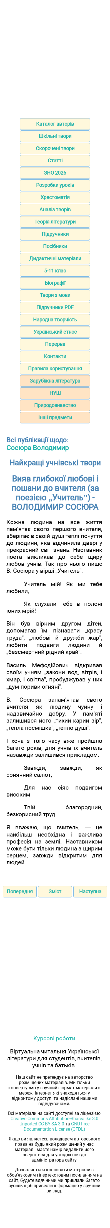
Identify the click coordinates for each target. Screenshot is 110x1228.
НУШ (55, 393)
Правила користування (55, 368)
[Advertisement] (55, 57)
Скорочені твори (55, 148)
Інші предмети (55, 417)
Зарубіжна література (55, 381)
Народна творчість (55, 319)
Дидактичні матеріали (55, 258)
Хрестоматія (55, 197)
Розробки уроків (55, 185)
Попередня (20, 891)
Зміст (55, 891)
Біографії (55, 283)
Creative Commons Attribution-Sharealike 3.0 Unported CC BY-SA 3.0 (54, 1121)
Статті (55, 160)
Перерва (55, 344)
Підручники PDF (55, 307)
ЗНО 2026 (55, 173)
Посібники (55, 246)
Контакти (55, 356)
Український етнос (55, 332)
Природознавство (55, 405)
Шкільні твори (55, 136)
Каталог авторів (55, 124)
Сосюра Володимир (37, 448)
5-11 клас (55, 271)
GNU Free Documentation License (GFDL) (56, 1126)
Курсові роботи (54, 1038)
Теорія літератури (55, 222)
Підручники (55, 234)
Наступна (90, 891)
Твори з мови (55, 295)
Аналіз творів (55, 209)
